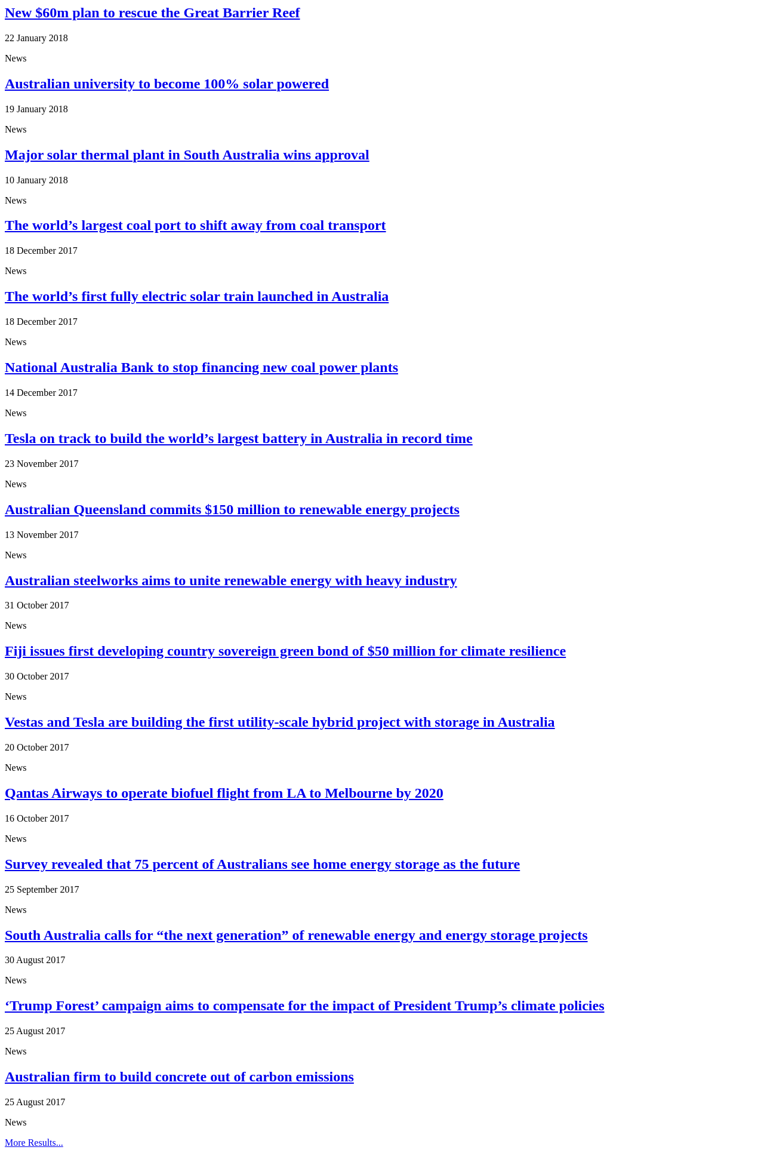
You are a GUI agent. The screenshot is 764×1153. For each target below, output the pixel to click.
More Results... (34, 1142)
